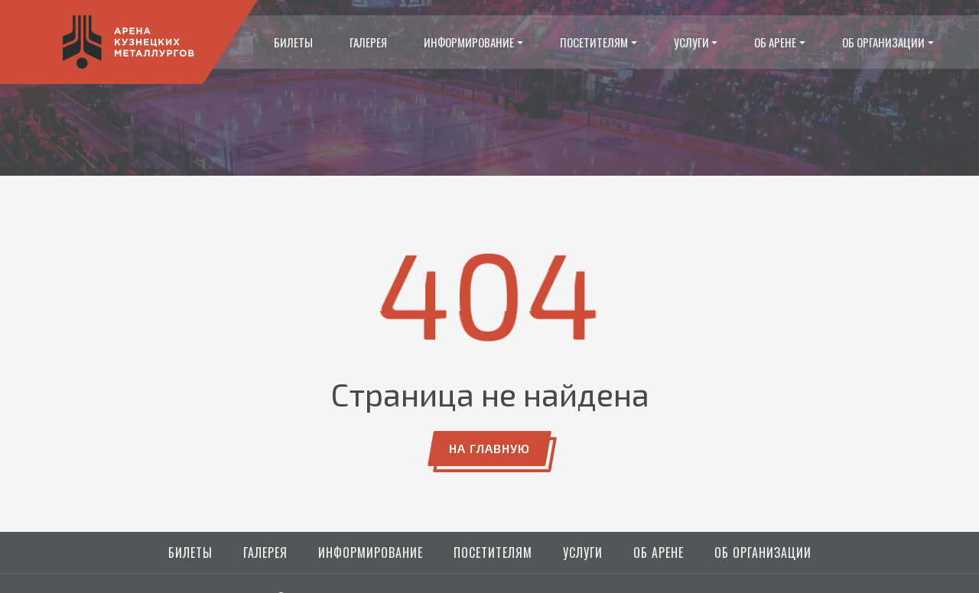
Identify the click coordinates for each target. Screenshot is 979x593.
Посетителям (594, 42)
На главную (489, 448)
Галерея (368, 42)
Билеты (293, 42)
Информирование (469, 42)
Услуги (691, 42)
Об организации (883, 42)
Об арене (775, 42)
